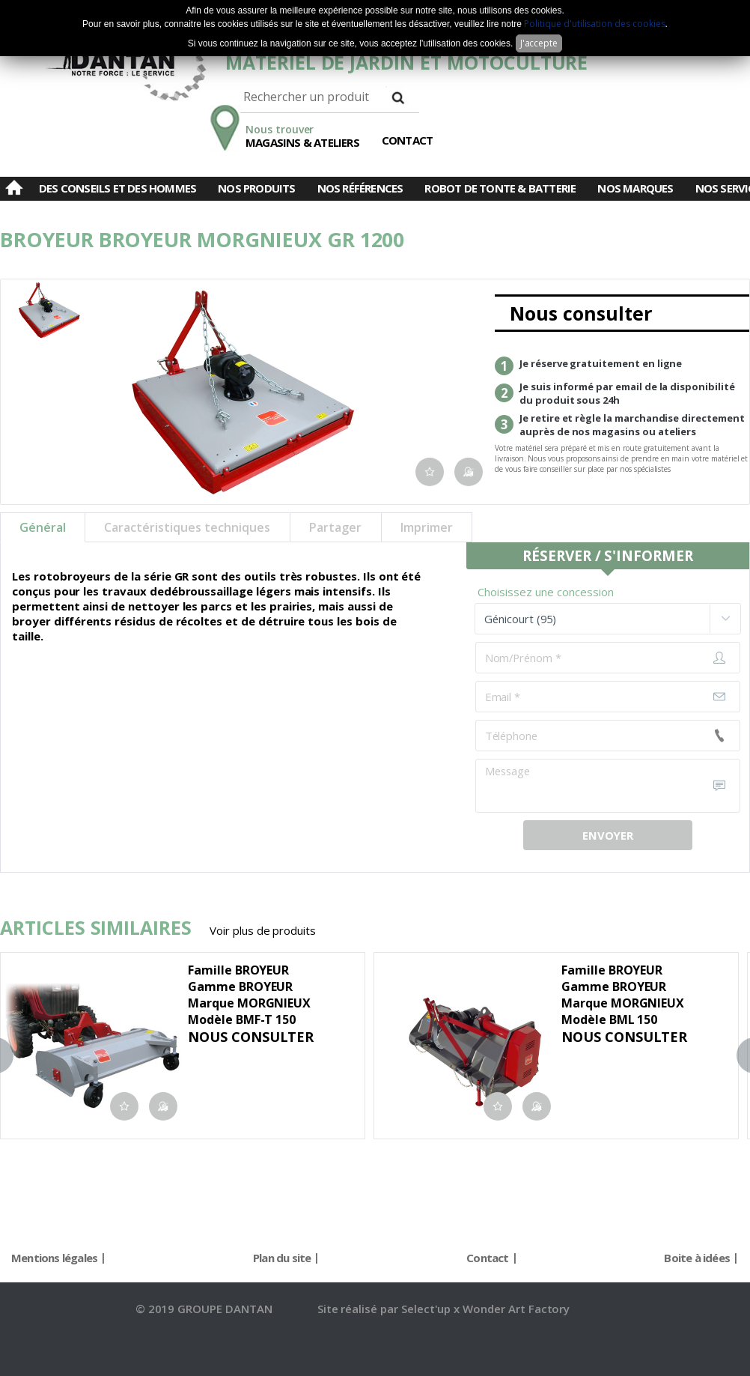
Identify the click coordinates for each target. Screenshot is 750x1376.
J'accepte (539, 43)
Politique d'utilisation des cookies (594, 23)
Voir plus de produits (263, 930)
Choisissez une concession (546, 591)
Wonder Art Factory (516, 1308)
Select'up (427, 1308)
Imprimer (426, 527)
